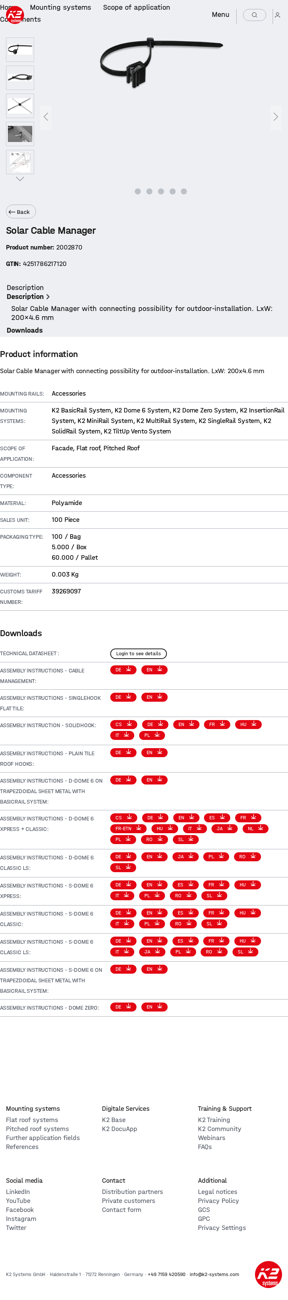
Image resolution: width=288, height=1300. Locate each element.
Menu (221, 14)
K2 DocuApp (119, 1129)
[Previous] (45, 118)
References (22, 1147)
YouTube (18, 1201)
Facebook (20, 1210)
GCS (204, 1210)
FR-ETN (124, 828)
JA (220, 828)
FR (212, 724)
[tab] (142, 302)
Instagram (21, 1219)
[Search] (254, 15)
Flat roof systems (32, 1120)
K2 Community (220, 1129)
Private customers (128, 1201)
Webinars (211, 1138)
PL (147, 735)
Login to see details (138, 653)
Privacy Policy (218, 1201)
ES (212, 817)
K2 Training (214, 1120)
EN (150, 669)
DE (119, 669)
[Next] (276, 118)
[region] (144, 118)
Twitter (16, 1228)
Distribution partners (132, 1192)
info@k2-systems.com (214, 1274)
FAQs (205, 1147)
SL (181, 839)
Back (19, 212)
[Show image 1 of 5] (138, 191)
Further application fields (43, 1138)
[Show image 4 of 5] (173, 191)
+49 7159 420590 (167, 1274)
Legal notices (217, 1192)
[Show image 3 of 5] (161, 191)
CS (119, 724)
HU (244, 724)
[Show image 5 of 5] (184, 191)
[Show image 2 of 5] (149, 191)
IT (118, 735)
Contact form (121, 1210)
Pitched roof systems (37, 1129)
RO (150, 839)
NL (251, 828)
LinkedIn (18, 1192)
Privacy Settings (222, 1228)
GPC (204, 1219)
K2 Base (114, 1120)
